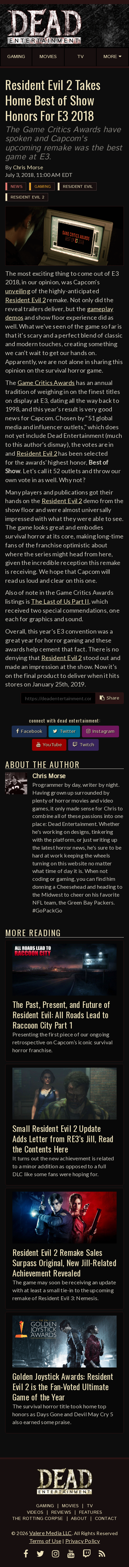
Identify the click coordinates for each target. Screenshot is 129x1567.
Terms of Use (45, 1540)
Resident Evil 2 (27, 197)
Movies (70, 1506)
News (16, 187)
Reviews (61, 1512)
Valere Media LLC (50, 1533)
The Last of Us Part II (60, 601)
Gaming (42, 187)
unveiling (17, 291)
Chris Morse (28, 167)
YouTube (49, 744)
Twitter (64, 731)
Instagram (100, 731)
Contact (106, 1518)
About (79, 1518)
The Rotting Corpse (37, 1518)
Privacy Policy (82, 1540)
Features (91, 1512)
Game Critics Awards (46, 382)
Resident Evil (78, 187)
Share (109, 698)
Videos (35, 1512)
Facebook (29, 731)
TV (90, 1506)
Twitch (83, 744)
